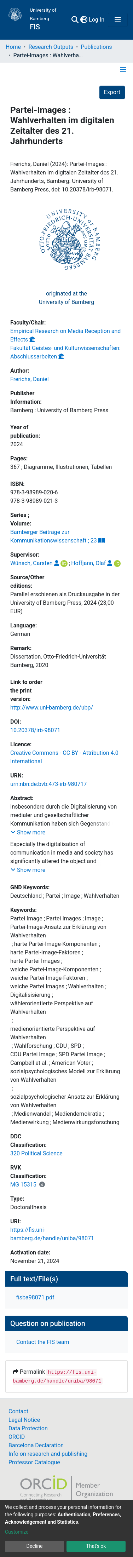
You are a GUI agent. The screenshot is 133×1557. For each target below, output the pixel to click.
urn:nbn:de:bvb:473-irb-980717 (48, 784)
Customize (16, 1532)
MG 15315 (23, 1184)
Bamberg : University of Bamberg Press (59, 410)
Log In (97, 19)
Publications (96, 47)
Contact (18, 1411)
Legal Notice (24, 1420)
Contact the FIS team (42, 1342)
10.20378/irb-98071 (35, 730)
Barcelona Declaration (36, 1445)
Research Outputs (50, 47)
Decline (35, 1546)
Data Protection (28, 1428)
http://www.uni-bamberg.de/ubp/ (51, 707)
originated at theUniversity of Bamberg (66, 297)
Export (112, 92)
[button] (83, 20)
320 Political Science (36, 1153)
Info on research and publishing (47, 1453)
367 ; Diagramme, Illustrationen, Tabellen (61, 467)
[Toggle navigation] (118, 20)
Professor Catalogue (34, 1462)
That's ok (96, 1546)
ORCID (16, 1437)
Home (13, 47)
